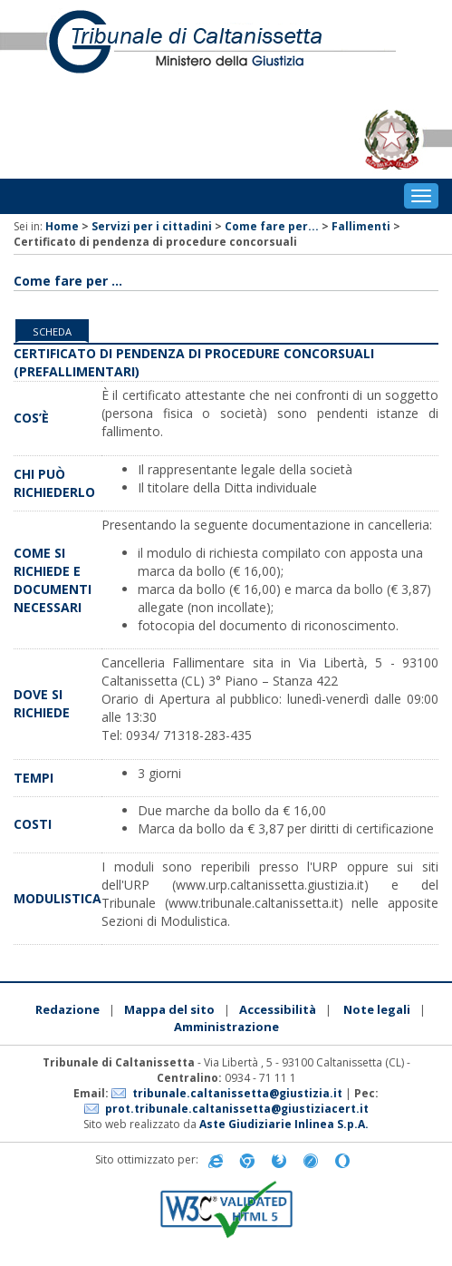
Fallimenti (361, 226)
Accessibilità (277, 1009)
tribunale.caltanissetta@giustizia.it (237, 1093)
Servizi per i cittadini (151, 226)
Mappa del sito (169, 1009)
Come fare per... (272, 226)
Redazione (67, 1009)
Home (62, 226)
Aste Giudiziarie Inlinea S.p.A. (284, 1124)
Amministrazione (226, 1026)
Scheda (52, 331)
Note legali (376, 1009)
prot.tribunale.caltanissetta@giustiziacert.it (237, 1108)
